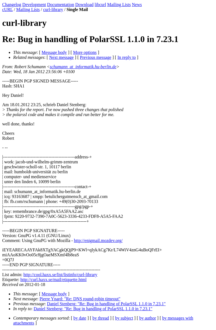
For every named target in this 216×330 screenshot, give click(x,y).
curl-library (53, 9)
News (137, 4)
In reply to (126, 57)
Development (34, 4)
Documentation (60, 4)
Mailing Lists (119, 4)
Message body (54, 52)
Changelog (11, 4)
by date (80, 318)
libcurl (100, 4)
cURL (7, 9)
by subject (124, 318)
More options (85, 52)
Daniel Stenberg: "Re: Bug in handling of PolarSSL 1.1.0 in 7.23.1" (106, 303)
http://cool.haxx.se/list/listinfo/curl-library (60, 274)
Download (84, 4)
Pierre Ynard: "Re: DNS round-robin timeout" (80, 298)
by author (147, 318)
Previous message (95, 57)
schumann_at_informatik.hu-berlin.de (83, 66)
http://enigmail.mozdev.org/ (98, 240)
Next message (61, 57)
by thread (100, 318)
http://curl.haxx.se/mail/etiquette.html (53, 279)
